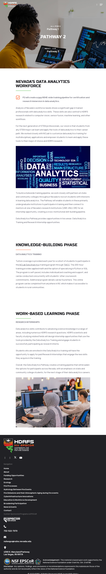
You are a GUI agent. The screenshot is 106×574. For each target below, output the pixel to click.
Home (6, 468)
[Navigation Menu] (101, 4)
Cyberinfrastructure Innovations (18, 496)
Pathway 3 (53, 50)
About (6, 472)
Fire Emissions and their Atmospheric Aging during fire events (31, 493)
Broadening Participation (15, 503)
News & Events (10, 507)
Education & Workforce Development (20, 500)
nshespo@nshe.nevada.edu (17, 541)
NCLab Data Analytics (29, 264)
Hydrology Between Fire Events (17, 489)
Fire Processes (10, 486)
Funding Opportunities (14, 475)
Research (8, 479)
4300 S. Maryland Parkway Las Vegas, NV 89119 (17, 553)
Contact (7, 510)
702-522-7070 (10, 530)
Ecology (7, 482)
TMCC (67, 264)
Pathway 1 (53, 28)
